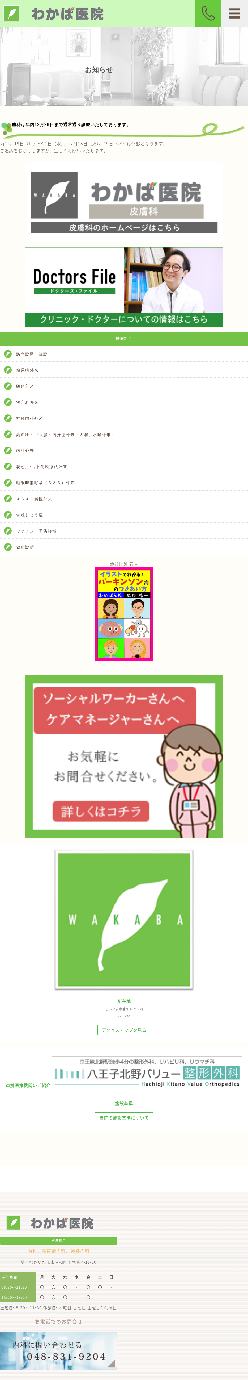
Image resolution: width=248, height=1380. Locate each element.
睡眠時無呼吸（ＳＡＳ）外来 (45, 483)
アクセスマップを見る (124, 1030)
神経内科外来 (29, 418)
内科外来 (25, 450)
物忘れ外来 (27, 402)
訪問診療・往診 (32, 354)
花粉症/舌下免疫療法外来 (41, 467)
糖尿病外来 (27, 370)
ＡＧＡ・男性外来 (34, 499)
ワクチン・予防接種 (36, 531)
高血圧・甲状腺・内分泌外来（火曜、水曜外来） (66, 435)
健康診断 (25, 547)
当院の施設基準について (124, 1118)
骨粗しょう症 (29, 515)
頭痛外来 (25, 386)
